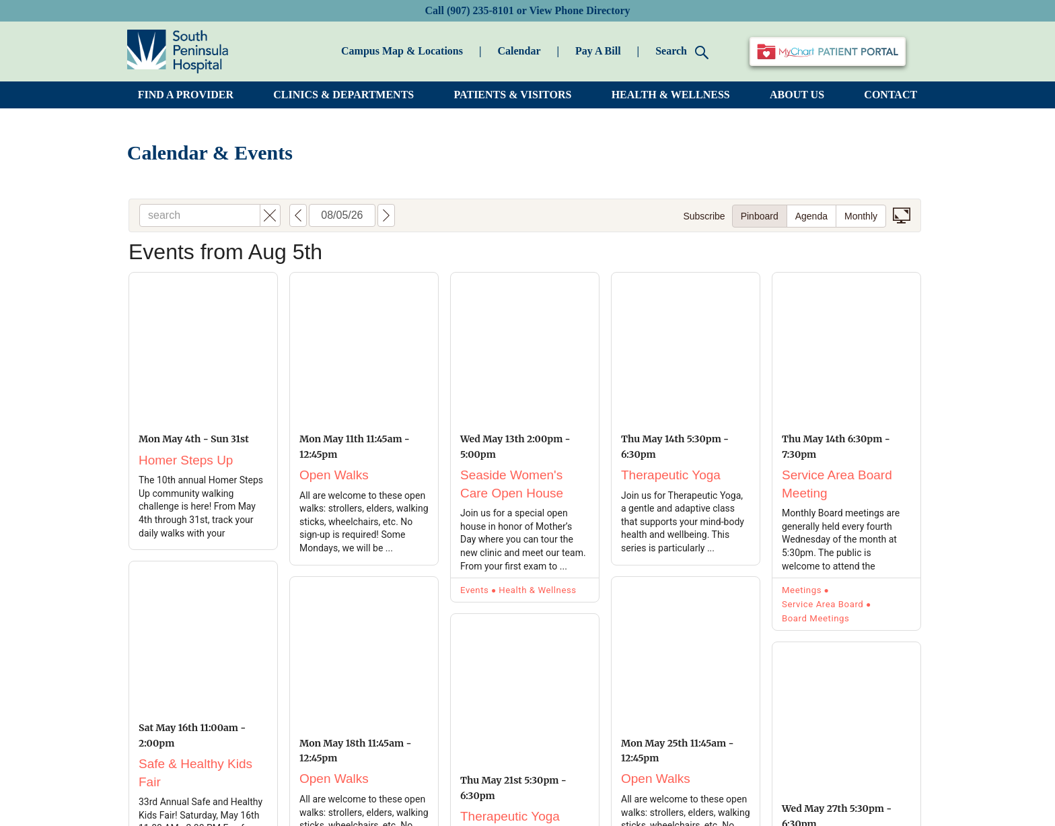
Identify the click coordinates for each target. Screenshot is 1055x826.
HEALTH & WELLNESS (671, 94)
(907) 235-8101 (480, 10)
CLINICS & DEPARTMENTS (343, 94)
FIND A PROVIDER (185, 94)
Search (681, 52)
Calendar (518, 51)
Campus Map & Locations (402, 51)
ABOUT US (797, 94)
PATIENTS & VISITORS (513, 94)
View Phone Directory (579, 10)
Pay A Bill (598, 51)
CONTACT (890, 94)
